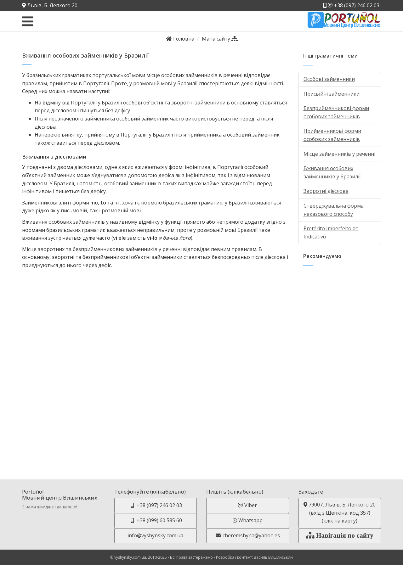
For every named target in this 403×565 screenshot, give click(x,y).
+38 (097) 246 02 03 (351, 5)
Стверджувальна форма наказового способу (334, 209)
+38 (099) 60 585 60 (155, 520)
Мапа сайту (220, 38)
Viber (247, 505)
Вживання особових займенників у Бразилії (332, 172)
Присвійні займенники (332, 93)
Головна (180, 38)
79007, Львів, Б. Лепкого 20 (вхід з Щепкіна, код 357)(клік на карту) (340, 512)
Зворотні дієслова (326, 190)
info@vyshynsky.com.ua (155, 535)
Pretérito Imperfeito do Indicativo (331, 232)
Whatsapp (248, 520)
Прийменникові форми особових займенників (332, 135)
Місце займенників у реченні (339, 153)
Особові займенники (329, 79)
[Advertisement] (339, 366)
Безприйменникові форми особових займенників (336, 112)
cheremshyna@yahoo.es (247, 535)
